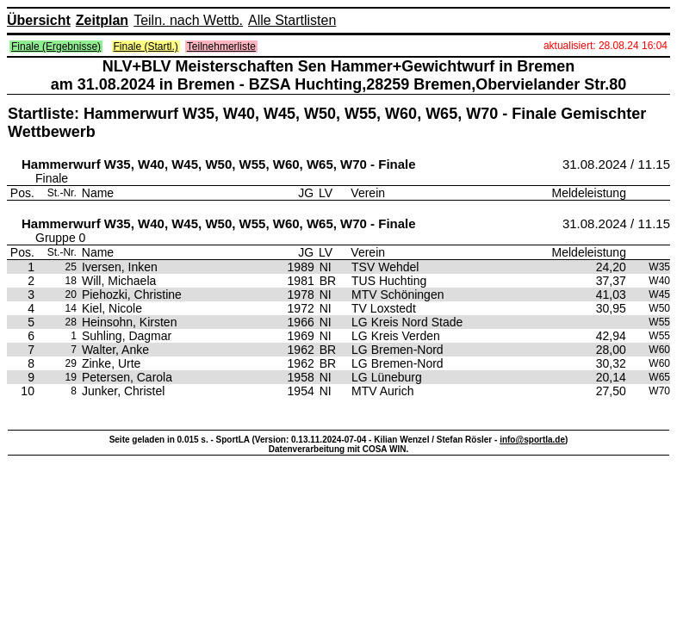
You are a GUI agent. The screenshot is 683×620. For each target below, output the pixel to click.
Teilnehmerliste (221, 46)
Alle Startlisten (292, 20)
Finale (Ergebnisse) (56, 46)
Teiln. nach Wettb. (188, 20)
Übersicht (39, 20)
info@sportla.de (532, 439)
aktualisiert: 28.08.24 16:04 (605, 46)
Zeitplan (102, 20)
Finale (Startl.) (146, 46)
